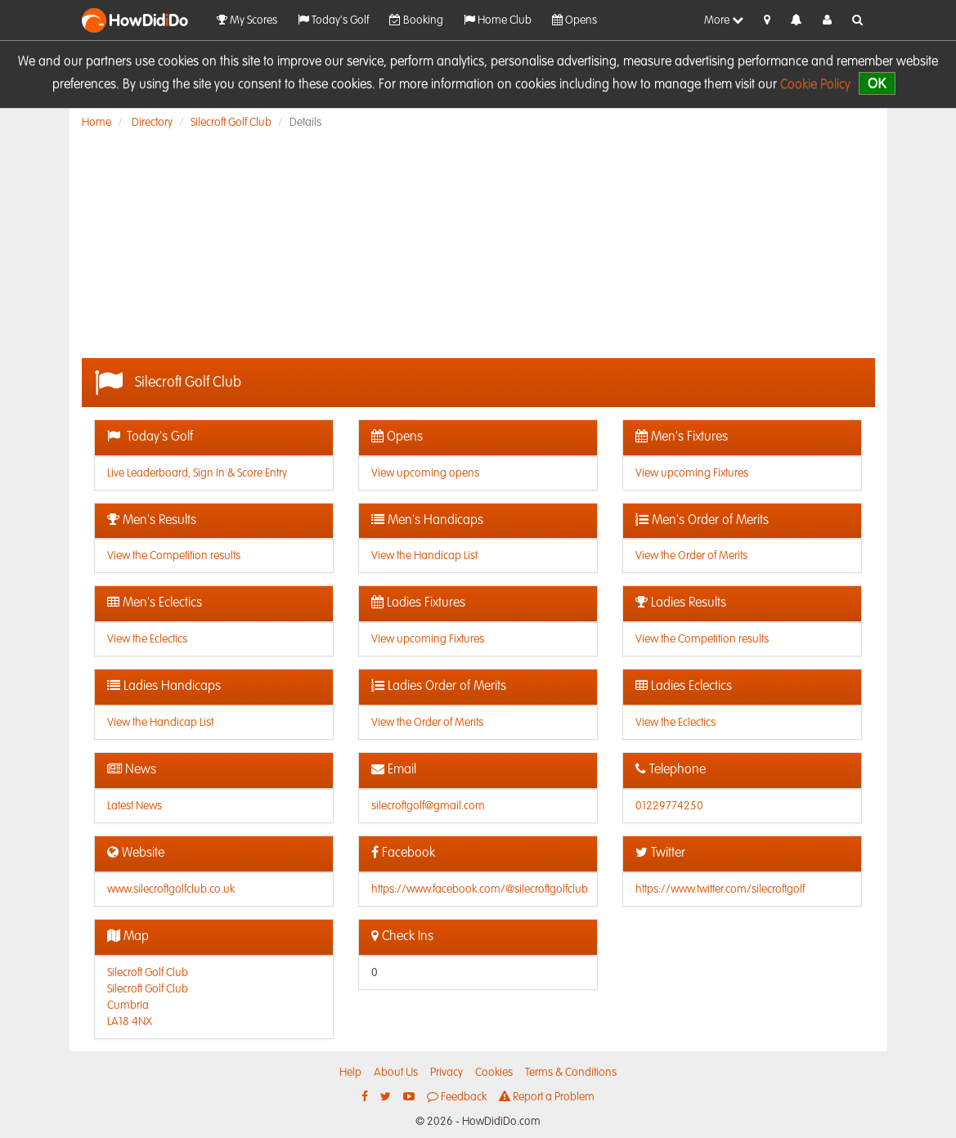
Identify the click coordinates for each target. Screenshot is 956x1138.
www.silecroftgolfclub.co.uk (171, 889)
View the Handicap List (424, 556)
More (723, 20)
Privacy (446, 1072)
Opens (574, 20)
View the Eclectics (147, 639)
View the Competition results (173, 556)
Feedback (457, 1097)
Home (96, 122)
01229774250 (669, 806)
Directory (152, 122)
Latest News (134, 806)
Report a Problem (547, 1097)
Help (350, 1072)
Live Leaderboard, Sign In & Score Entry (197, 473)
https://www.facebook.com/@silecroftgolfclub (479, 889)
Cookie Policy (815, 85)
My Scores (247, 20)
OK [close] (877, 83)
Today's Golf (333, 20)
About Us (396, 1072)
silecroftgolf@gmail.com (428, 806)
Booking (416, 20)
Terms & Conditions (571, 1072)
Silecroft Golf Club (231, 122)
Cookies (494, 1072)
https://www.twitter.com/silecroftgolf (720, 889)
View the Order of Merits (691, 556)
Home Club (498, 20)
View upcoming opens (425, 473)
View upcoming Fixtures (691, 473)
